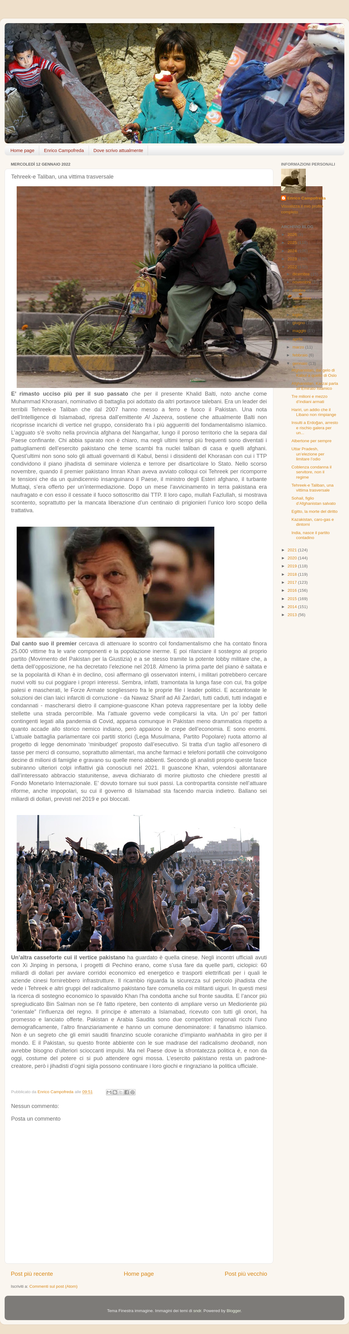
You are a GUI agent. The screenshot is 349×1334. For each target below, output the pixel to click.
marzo (298, 347)
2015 (293, 598)
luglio (297, 314)
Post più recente (32, 1273)
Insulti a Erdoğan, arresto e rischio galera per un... (315, 427)
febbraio (300, 355)
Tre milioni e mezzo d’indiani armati (310, 399)
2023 (293, 259)
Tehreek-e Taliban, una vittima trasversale (313, 487)
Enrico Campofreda (64, 150)
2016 (293, 590)
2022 (293, 267)
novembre (302, 282)
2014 (293, 606)
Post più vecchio (246, 1273)
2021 (293, 550)
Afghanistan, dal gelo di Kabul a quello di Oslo (314, 372)
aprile (298, 339)
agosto (299, 306)
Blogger (234, 1310)
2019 (293, 566)
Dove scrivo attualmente (118, 150)
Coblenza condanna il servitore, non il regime (312, 472)
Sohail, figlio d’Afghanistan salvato (314, 500)
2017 (293, 582)
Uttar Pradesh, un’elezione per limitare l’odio (308, 454)
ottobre (299, 290)
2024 (293, 251)
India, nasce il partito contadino (311, 535)
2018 (293, 574)
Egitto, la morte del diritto (315, 511)
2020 (293, 558)
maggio (299, 330)
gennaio (300, 363)
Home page (23, 150)
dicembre (301, 274)
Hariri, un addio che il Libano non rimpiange (314, 412)
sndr (197, 1310)
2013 (293, 614)
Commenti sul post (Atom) (53, 1286)
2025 (293, 242)
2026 (293, 234)
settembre (302, 298)
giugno (299, 322)
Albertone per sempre (312, 440)
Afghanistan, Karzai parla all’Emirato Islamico (315, 386)
